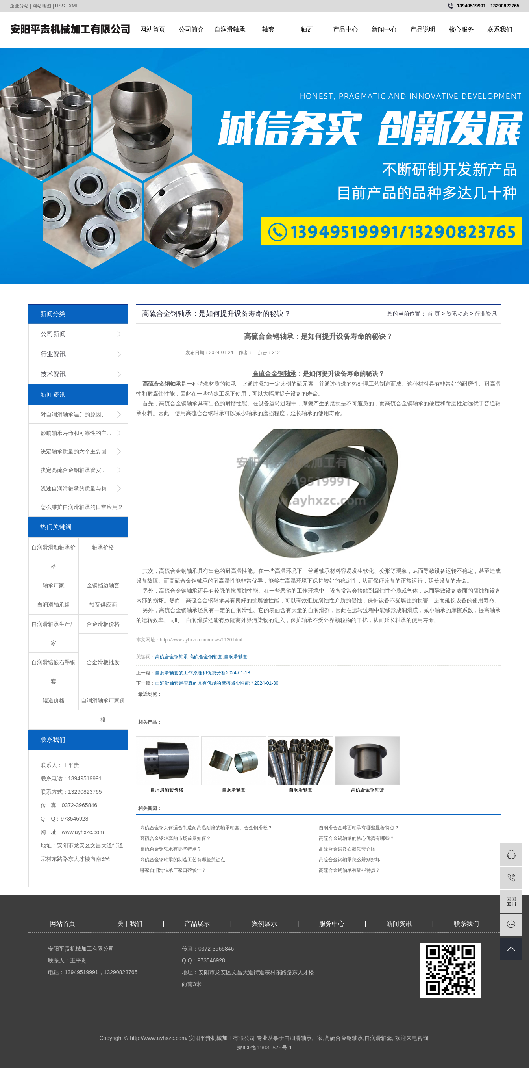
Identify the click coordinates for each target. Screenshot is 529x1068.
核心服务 (461, 29)
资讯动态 (457, 313)
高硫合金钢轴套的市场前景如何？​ (175, 838)
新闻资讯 (400, 923)
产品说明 (422, 29)
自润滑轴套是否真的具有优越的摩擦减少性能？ (204, 683)
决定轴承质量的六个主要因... (76, 451)
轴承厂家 (54, 585)
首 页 (433, 313)
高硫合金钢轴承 (171, 656)
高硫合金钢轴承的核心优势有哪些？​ (356, 838)
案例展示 (264, 923)
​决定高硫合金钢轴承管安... (73, 470)
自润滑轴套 (236, 656)
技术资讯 (53, 374)
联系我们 (499, 29)
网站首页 (152, 29)
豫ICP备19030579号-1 (264, 1047)
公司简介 (191, 29)
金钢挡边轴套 (103, 585)
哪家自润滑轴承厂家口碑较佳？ (173, 870)
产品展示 (197, 923)
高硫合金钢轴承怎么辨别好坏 (349, 859)
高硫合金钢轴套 (205, 656)
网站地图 (41, 6)
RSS (60, 6)
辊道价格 (54, 700)
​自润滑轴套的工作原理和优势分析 (190, 673)
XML (74, 6)
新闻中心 (384, 29)
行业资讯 (53, 354)
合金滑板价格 (103, 624)
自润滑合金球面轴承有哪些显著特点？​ (359, 827)
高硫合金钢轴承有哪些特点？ (171, 849)
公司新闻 (53, 334)
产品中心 (345, 29)
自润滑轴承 (230, 29)
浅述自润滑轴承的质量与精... (76, 488)
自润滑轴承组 (53, 605)
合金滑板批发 (103, 662)
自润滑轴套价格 (166, 790)
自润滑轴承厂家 (303, 1038)
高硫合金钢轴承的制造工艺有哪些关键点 (182, 859)
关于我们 (129, 923)
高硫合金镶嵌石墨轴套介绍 (347, 849)
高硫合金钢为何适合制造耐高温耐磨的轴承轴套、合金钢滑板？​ (206, 827)
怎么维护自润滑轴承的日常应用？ (82, 507)
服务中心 (331, 923)
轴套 (268, 29)
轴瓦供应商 (103, 605)
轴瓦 (307, 29)
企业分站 (19, 6)
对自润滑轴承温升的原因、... (76, 414)
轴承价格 (103, 547)
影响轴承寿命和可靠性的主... (76, 433)
